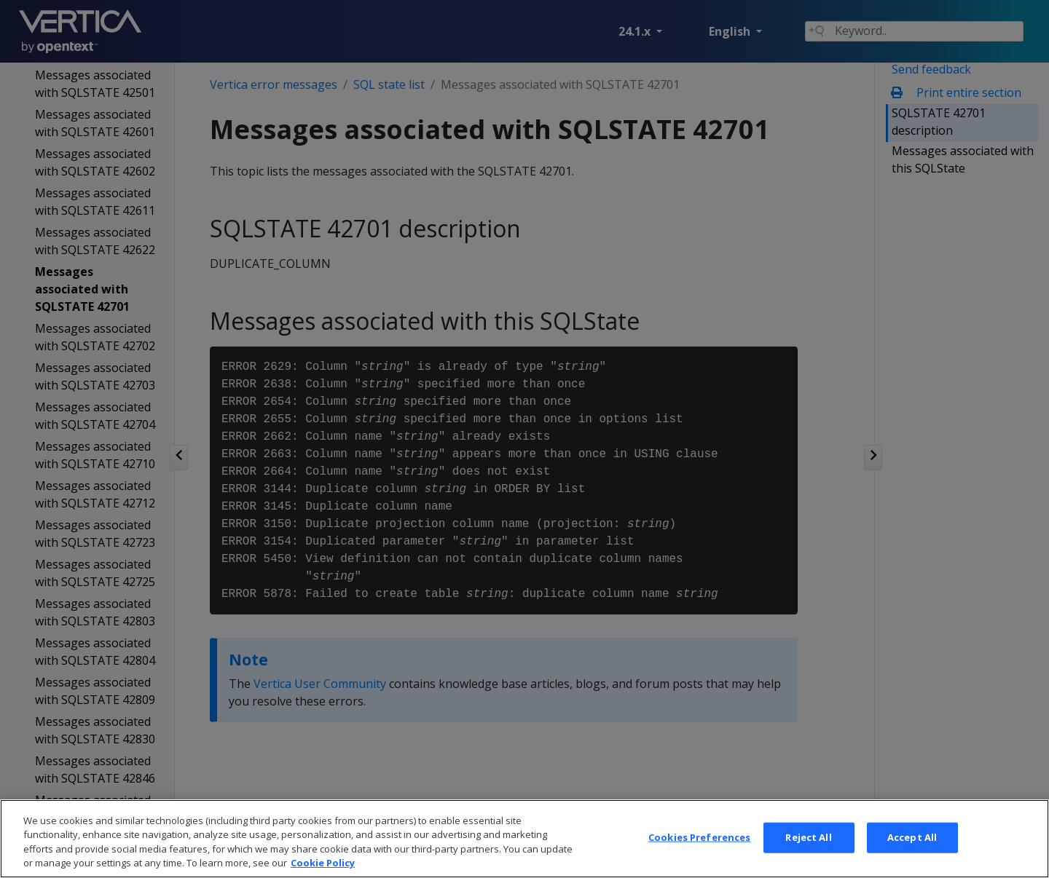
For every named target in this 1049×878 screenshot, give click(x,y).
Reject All (808, 854)
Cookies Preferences (699, 854)
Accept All (912, 854)
